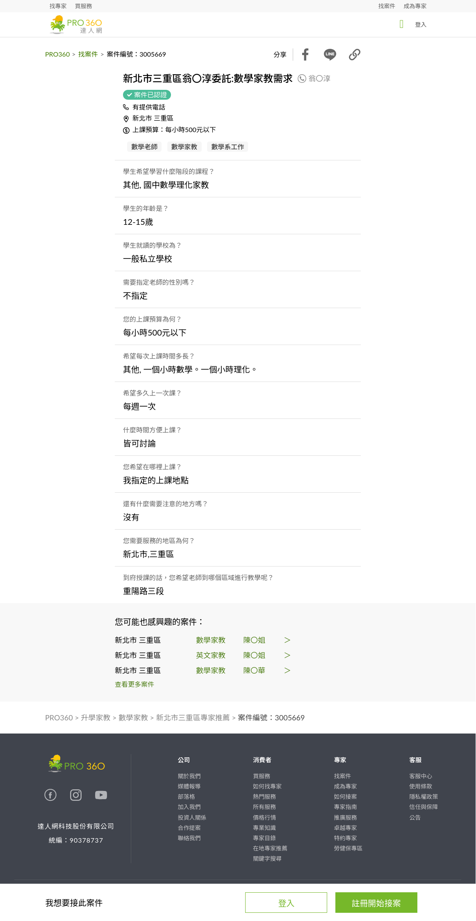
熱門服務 (264, 796)
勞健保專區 (348, 848)
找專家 (58, 5)
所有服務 (264, 806)
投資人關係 (192, 817)
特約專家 (345, 837)
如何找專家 (267, 786)
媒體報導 (189, 786)
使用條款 (420, 786)
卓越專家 (345, 827)
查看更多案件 (134, 684)
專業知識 (264, 827)
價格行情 (264, 817)
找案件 (387, 5)
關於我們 (189, 775)
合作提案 (189, 827)
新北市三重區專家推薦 (193, 717)
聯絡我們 (189, 837)
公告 (415, 817)
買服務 (83, 5)
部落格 (186, 796)
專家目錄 (264, 837)
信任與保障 (423, 806)
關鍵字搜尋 (267, 858)
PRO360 (57, 54)
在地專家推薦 (270, 848)
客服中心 (420, 775)
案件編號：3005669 (271, 717)
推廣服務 (345, 817)
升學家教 (95, 717)
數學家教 (133, 717)
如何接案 (345, 796)
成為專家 (415, 5)
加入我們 (189, 806)
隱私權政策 (423, 796)
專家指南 (345, 806)
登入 (411, 24)
